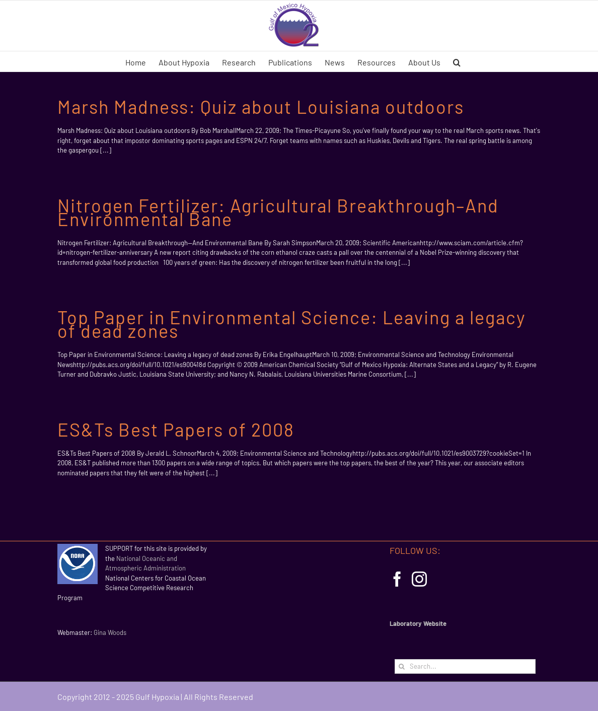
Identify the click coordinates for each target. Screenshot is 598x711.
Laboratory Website (418, 623)
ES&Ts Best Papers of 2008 (175, 429)
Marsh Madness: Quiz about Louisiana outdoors (260, 106)
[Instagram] (419, 579)
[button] (457, 61)
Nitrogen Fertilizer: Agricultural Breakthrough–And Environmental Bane (278, 212)
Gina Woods (110, 632)
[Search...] (465, 666)
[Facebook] (397, 579)
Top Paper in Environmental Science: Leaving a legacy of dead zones (291, 323)
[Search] (402, 666)
